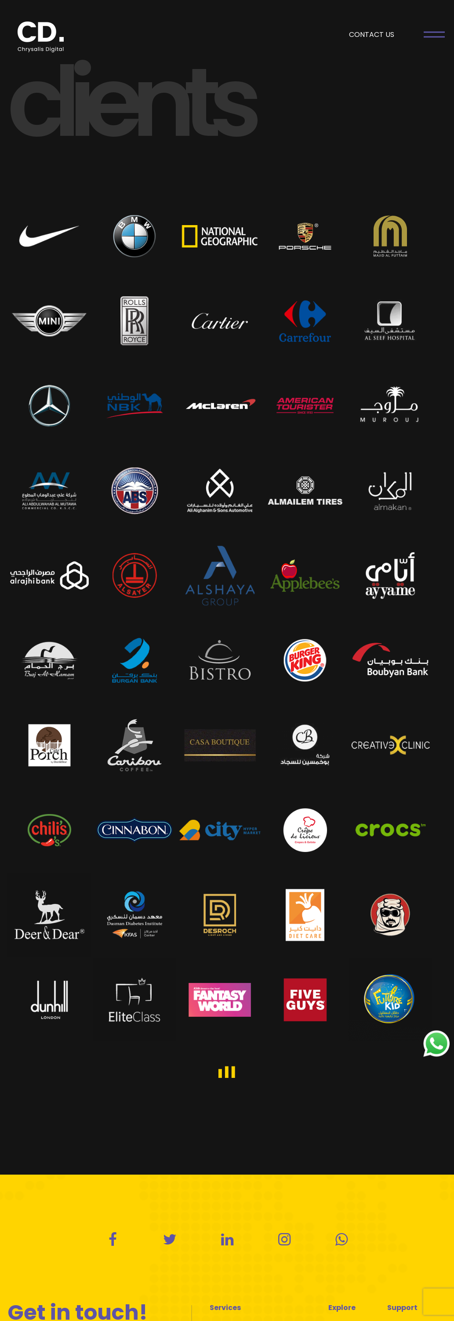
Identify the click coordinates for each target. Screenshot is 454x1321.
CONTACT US (371, 34)
